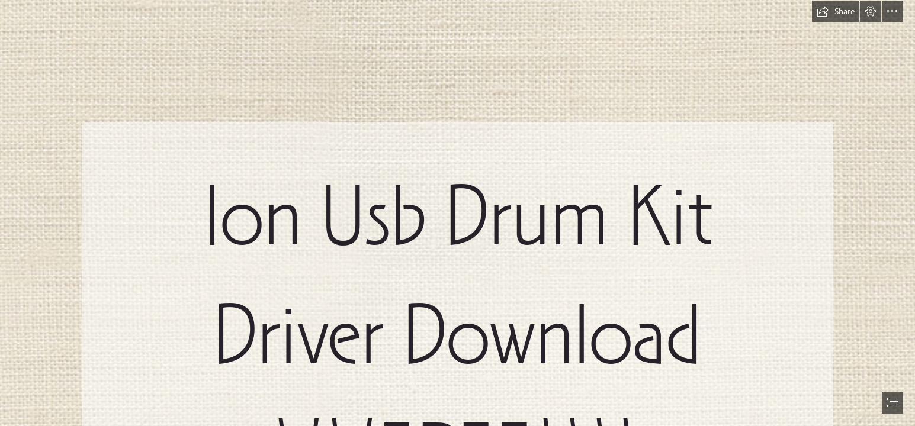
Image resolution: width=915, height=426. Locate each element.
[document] (457, 213)
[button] (835, 11)
